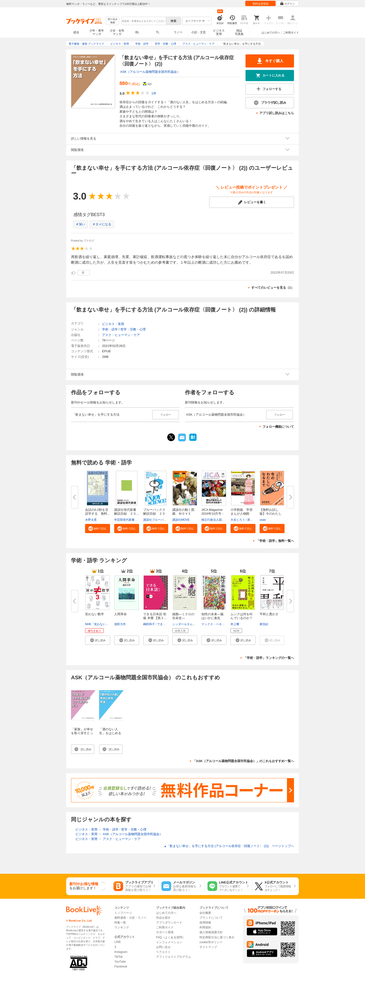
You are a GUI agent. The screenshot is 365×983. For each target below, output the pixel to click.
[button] (97, 528)
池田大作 (120, 624)
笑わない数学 (94, 614)
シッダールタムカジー (186, 624)
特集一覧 (120, 922)
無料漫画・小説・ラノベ (130, 917)
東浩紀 (264, 624)
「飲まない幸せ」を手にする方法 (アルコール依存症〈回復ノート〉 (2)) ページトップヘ (229, 846)
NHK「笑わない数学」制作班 (104, 624)
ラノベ (178, 32)
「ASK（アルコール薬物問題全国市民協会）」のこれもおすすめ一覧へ (243, 761)
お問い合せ (163, 947)
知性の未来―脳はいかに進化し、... (212, 618)
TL (157, 32)
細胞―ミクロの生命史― (183, 616)
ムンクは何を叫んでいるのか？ (241, 616)
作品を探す (163, 917)
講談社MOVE (181, 519)
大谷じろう (237, 519)
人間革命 (120, 614)
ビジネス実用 (219, 32)
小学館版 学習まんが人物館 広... (241, 513)
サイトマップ (208, 947)
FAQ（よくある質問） (170, 937)
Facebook (120, 966)
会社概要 (205, 913)
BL (137, 32)
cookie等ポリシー (210, 942)
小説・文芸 (198, 32)
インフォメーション (169, 942)
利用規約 (205, 927)
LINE (117, 942)
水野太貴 (91, 519)
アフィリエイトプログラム (173, 956)
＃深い (80, 224)
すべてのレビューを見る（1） (272, 287)
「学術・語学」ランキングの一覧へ (269, 658)
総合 (76, 32)
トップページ (123, 913)
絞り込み (113, 21)
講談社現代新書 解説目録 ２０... (126, 511)
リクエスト (163, 952)
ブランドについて (211, 917)
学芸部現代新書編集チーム (131, 519)
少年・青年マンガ (96, 32)
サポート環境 (165, 932)
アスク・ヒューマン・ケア (121, 335)
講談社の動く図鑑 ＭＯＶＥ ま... (183, 513)
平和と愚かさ (269, 614)
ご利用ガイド (291, 32)
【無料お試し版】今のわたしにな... (271, 513)
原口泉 (251, 519)
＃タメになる (101, 224)
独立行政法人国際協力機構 (218, 519)
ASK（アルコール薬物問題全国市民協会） (150, 72)
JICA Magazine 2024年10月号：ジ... (212, 513)
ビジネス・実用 (113, 324)
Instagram (120, 952)
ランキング (121, 927)
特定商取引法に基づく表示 (216, 937)
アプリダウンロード (169, 922)
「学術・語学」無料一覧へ (275, 541)
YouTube (120, 961)
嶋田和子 (149, 624)
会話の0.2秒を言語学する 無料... (97, 511)
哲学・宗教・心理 (133, 329)
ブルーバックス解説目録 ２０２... (154, 513)
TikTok (118, 956)
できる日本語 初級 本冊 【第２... (155, 616)
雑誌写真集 (239, 32)
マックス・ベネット (214, 624)
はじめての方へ (271, 32)
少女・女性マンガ (117, 32)
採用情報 (205, 922)
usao (263, 519)
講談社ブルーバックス (157, 519)
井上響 (234, 624)
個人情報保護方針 (211, 932)
